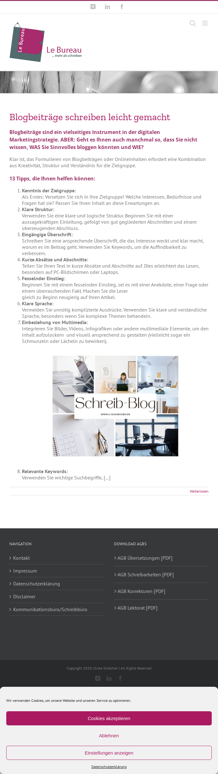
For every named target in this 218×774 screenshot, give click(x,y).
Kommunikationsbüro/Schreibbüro (50, 609)
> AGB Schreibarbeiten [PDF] (144, 574)
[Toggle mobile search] (192, 23)
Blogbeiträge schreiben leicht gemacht (89, 117)
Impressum (25, 571)
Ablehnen (109, 735)
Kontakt (21, 558)
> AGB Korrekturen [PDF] (139, 591)
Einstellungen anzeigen (109, 752)
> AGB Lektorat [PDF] (136, 608)
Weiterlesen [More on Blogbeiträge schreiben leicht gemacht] (199, 491)
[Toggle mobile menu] (205, 23)
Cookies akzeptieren (109, 718)
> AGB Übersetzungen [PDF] (143, 558)
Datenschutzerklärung (109, 766)
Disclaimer (24, 596)
